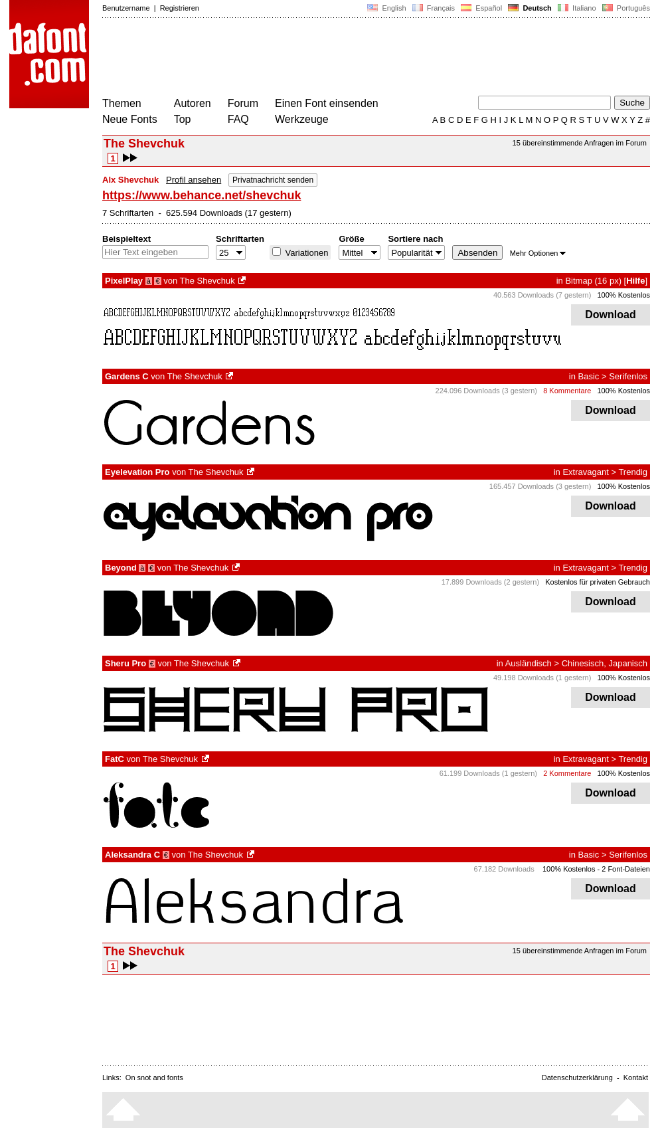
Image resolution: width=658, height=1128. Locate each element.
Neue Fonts (129, 119)
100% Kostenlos (624, 295)
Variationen (305, 253)
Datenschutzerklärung (577, 1077)
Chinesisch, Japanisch (604, 663)
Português (625, 8)
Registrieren (179, 8)
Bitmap (578, 281)
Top (182, 119)
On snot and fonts (154, 1077)
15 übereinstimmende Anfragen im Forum (580, 143)
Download (610, 314)
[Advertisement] (344, 58)
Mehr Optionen (538, 253)
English (386, 8)
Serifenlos (628, 376)
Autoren (192, 103)
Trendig (632, 472)
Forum (243, 103)
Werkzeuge (302, 119)
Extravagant (585, 472)
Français (433, 8)
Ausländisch (528, 663)
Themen (121, 103)
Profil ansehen (193, 180)
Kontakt (635, 1077)
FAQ (238, 119)
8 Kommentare (567, 391)
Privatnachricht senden (272, 180)
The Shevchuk (207, 281)
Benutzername (126, 8)
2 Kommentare (567, 773)
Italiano (577, 8)
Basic (589, 376)
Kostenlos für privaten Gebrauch (597, 582)
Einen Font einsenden (326, 103)
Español (481, 8)
